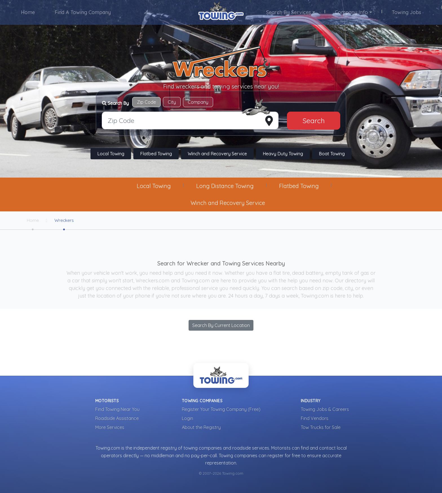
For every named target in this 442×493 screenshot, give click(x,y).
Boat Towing (332, 153)
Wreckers (65, 220)
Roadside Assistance (117, 418)
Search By (115, 103)
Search (313, 120)
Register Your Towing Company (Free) (221, 409)
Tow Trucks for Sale (321, 427)
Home (28, 12)
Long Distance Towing (225, 185)
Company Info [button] (351, 12)
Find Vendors (314, 418)
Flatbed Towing (156, 153)
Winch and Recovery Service (217, 153)
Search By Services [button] (288, 12)
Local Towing (110, 153)
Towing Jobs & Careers (325, 409)
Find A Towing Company (83, 12)
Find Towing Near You (117, 409)
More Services (109, 427)
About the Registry (201, 427)
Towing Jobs (406, 12)
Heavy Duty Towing (283, 153)
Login (187, 418)
